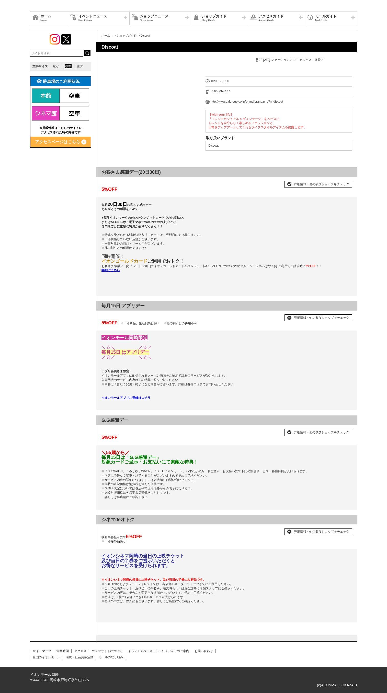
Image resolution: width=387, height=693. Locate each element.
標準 (68, 66)
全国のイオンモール (46, 657)
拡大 (80, 66)
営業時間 (62, 651)
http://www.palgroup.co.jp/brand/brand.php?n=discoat (247, 101)
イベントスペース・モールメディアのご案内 (158, 651)
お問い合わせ (204, 651)
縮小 (56, 66)
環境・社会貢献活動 (79, 657)
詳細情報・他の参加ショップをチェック (321, 184)
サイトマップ (42, 651)
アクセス (80, 651)
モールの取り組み (111, 657)
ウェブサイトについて (107, 651)
